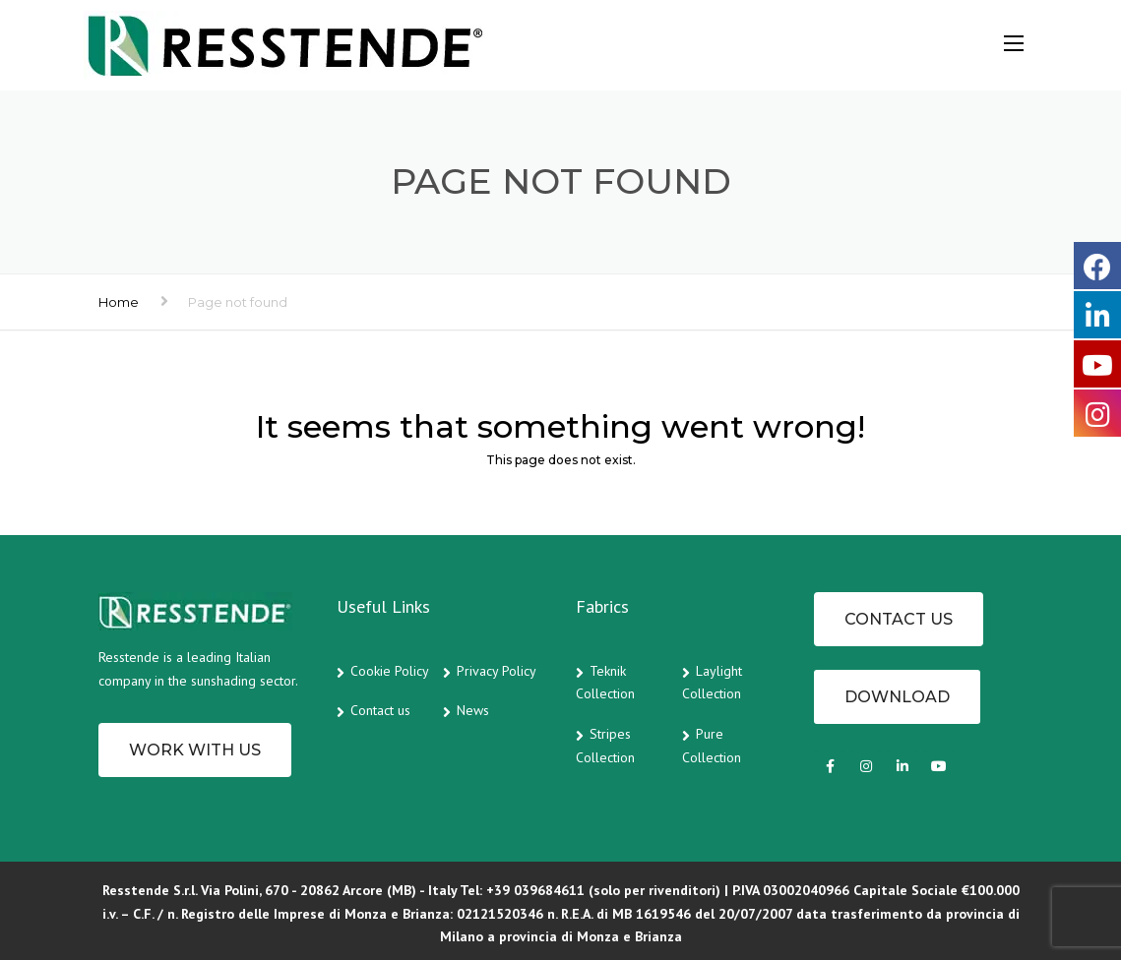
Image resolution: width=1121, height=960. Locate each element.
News (473, 710)
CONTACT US (898, 619)
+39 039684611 (535, 890)
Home (118, 302)
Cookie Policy (389, 671)
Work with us (195, 750)
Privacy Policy (496, 671)
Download (897, 697)
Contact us (380, 710)
